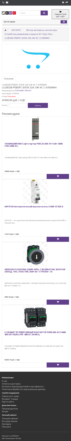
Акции (5, 411)
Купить (38, 105)
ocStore (14, 435)
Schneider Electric (23, 90)
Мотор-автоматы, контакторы (41, 30)
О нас (4, 381)
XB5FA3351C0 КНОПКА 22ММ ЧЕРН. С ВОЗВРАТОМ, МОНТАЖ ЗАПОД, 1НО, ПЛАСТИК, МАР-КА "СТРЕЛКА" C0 (34, 270)
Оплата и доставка (11, 383)
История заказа (9, 421)
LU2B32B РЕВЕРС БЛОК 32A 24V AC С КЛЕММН (27, 38)
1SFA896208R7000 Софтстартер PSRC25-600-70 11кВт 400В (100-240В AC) (33, 144)
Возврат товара (10, 399)
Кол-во (4, 105)
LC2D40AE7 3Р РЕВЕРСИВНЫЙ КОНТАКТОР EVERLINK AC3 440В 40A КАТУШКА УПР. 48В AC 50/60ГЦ (35, 333)
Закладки (6, 424)
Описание (9, 78)
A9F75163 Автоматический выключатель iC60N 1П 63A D (33, 206)
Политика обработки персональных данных (23, 389)
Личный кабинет (10, 418)
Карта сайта (8, 401)
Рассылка (6, 426)
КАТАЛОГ (16, 30)
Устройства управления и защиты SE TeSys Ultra (28, 34)
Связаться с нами (10, 396)
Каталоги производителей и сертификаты (23, 386)
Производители (10, 408)
